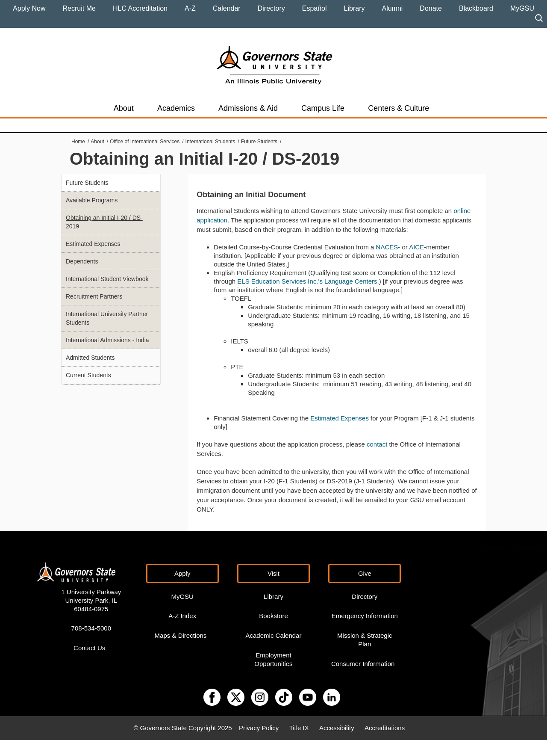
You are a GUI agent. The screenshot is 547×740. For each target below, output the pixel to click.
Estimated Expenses (339, 418)
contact (378, 444)
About (124, 108)
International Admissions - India (107, 340)
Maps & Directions (181, 635)
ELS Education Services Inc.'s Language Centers (307, 281)
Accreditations (385, 727)
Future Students (259, 142)
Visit (273, 573)
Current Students (88, 375)
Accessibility (336, 727)
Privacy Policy (259, 727)
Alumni (392, 8)
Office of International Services (144, 142)
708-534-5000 (91, 628)
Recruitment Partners (94, 296)
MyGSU (522, 8)
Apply (182, 573)
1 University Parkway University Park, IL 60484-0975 (91, 600)
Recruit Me (79, 8)
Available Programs (92, 200)
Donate (431, 8)
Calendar (227, 8)
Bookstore (273, 615)
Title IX (299, 727)
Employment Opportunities (273, 659)
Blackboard (476, 8)
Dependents (82, 261)
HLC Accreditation (140, 8)
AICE (416, 247)
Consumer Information (362, 663)
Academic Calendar (274, 635)
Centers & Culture (398, 108)
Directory (271, 8)
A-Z (190, 8)
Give (364, 573)
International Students (210, 142)
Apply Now (29, 8)
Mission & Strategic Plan (364, 640)
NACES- (388, 247)
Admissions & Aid (248, 108)
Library (354, 8)
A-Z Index (182, 615)
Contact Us (89, 647)
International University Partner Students (107, 318)
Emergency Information (365, 615)
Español (314, 8)
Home (78, 142)
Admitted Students (90, 357)
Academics (176, 108)
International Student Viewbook (107, 278)
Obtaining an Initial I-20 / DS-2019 (104, 222)
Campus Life (322, 108)
